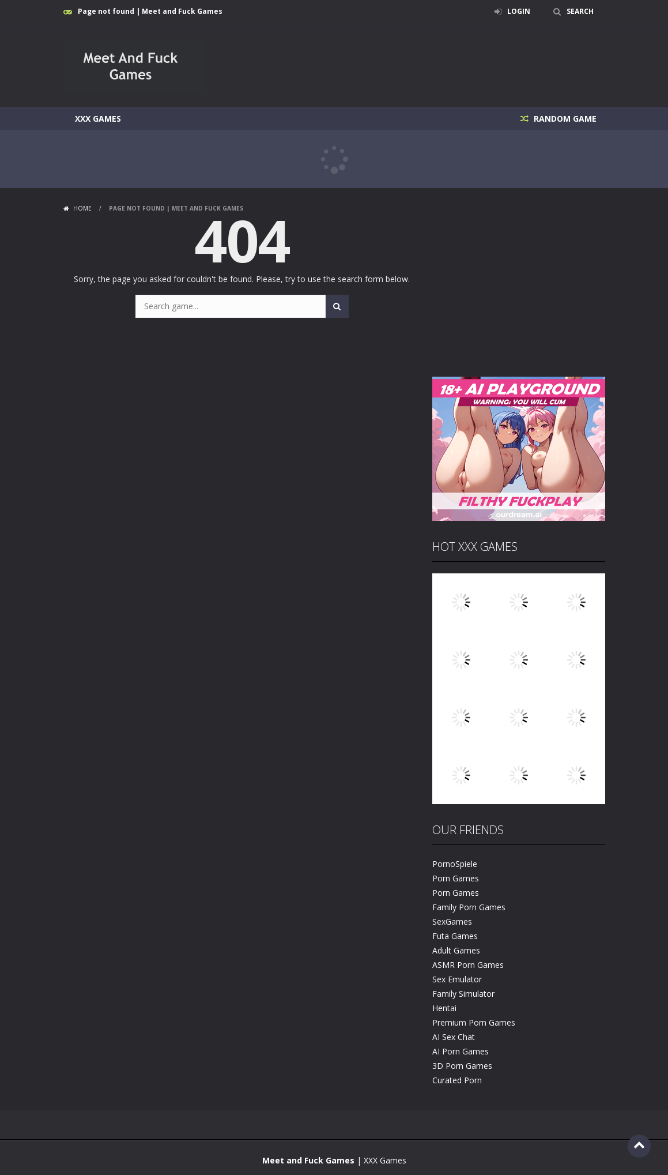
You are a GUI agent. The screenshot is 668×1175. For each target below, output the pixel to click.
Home (82, 208)
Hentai (444, 1008)
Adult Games (456, 950)
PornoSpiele (454, 863)
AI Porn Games (460, 1051)
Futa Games (455, 935)
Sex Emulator (457, 979)
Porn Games (455, 878)
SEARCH (580, 11)
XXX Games (98, 118)
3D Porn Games (462, 1065)
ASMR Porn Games (468, 964)
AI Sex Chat (453, 1036)
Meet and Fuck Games (308, 1160)
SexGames (452, 921)
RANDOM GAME (564, 118)
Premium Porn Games (473, 1022)
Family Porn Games (468, 907)
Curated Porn (457, 1080)
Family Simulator (463, 993)
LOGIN (518, 11)
